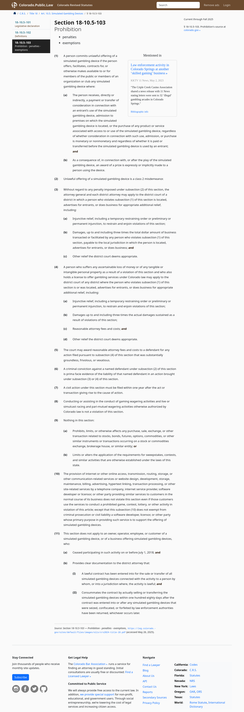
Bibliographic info (139, 111)
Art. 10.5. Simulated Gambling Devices (62, 13)
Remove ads (211, 5)
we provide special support (97, 694)
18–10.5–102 (23, 34)
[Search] (178, 5)
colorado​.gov (191, 30)
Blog (145, 670)
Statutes (195, 675)
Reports (148, 692)
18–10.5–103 (28, 46)
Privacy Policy (151, 703)
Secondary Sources (155, 697)
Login (226, 5)
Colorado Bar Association (89, 664)
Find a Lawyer (151, 665)
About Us (148, 676)
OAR (192, 692)
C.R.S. (23, 13)
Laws (193, 686)
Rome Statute (198, 702)
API (145, 681)
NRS (192, 681)
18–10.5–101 (27, 24)
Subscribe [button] (20, 677)
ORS (199, 692)
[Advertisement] (206, 90)
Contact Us (149, 686)
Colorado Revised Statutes (74, 5)
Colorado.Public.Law (36, 5)
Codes (193, 664)
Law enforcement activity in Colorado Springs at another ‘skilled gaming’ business (150, 69)
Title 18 (33, 13)
